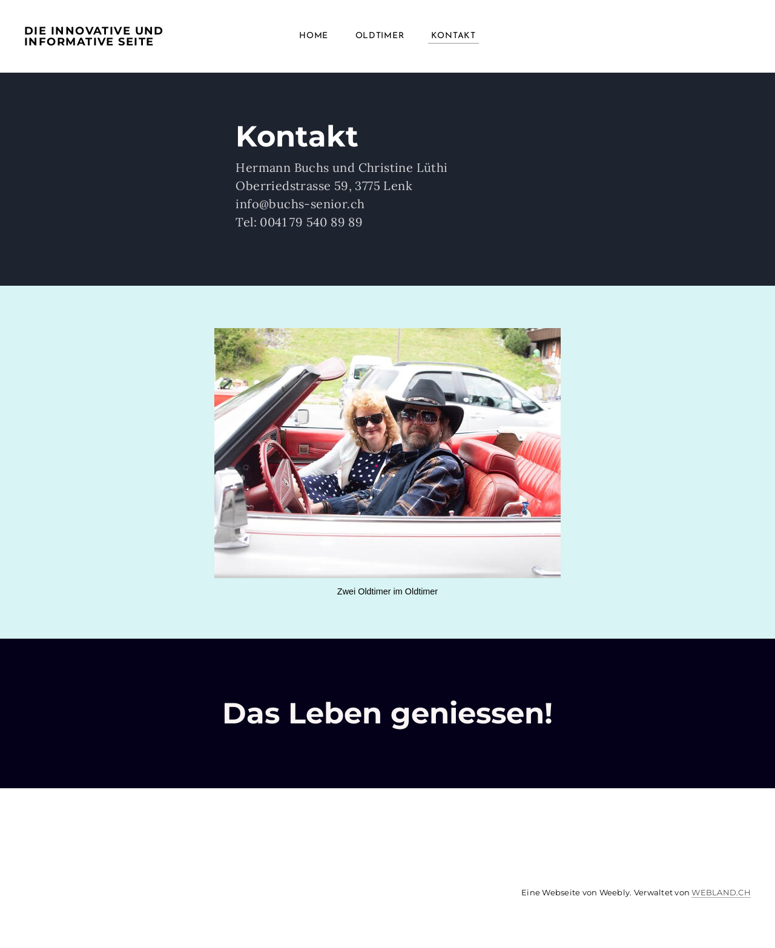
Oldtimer (379, 36)
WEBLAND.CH (721, 892)
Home (313, 36)
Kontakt (453, 36)
